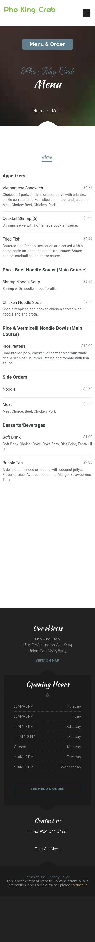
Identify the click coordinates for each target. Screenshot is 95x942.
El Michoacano (65, 916)
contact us (79, 885)
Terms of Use (35, 877)
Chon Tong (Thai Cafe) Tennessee (49, 916)
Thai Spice (69, 916)
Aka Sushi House (24, 916)
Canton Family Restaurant (17, 916)
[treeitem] (47, 471)
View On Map (48, 660)
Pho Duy (83, 916)
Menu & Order (47, 44)
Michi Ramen (39, 922)
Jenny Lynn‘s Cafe (75, 916)
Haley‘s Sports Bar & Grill (8, 916)
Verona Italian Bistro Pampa (32, 922)
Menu (47, 157)
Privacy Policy (59, 877)
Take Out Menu (47, 849)
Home (38, 111)
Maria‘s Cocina (60, 916)
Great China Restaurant (63, 922)
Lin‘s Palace (43, 922)
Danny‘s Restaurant (49, 922)
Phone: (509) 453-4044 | (47, 831)
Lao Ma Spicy (34, 916)
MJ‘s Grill (79, 916)
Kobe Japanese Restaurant (90, 916)
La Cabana (29, 916)
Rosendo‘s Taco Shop (56, 922)
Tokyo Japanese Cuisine (40, 916)
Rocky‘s (56, 916)
